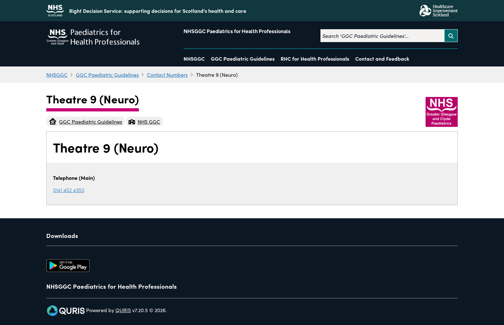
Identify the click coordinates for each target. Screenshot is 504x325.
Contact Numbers (167, 74)
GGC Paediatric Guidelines (242, 58)
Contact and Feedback (382, 58)
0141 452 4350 (68, 189)
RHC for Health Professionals (315, 58)
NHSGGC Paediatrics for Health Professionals (237, 31)
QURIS (123, 309)
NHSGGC (194, 58)
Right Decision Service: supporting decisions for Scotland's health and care (157, 10)
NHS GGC (144, 121)
